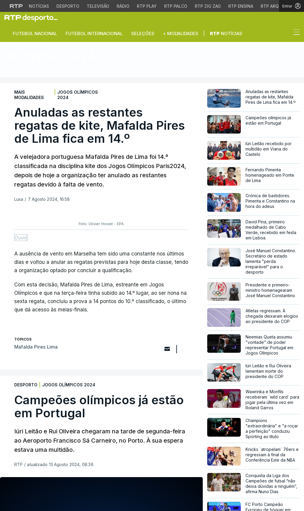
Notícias (226, 33)
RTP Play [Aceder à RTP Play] (147, 6)
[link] (33, 18)
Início (11, 71)
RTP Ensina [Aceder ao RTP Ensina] (240, 6)
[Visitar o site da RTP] (16, 6)
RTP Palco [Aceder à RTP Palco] (175, 6)
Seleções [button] (142, 33)
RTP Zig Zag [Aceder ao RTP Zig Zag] (208, 6)
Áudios (140, 71)
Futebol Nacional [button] (35, 33)
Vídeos (117, 71)
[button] (285, 34)
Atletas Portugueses (77, 71)
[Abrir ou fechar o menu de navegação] (295, 33)
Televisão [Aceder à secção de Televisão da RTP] (98, 6)
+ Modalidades (180, 33)
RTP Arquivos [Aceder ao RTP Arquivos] (276, 6)
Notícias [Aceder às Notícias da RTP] (39, 6)
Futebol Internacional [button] (94, 33)
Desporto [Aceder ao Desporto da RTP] (67, 6)
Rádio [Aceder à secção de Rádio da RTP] (123, 6)
